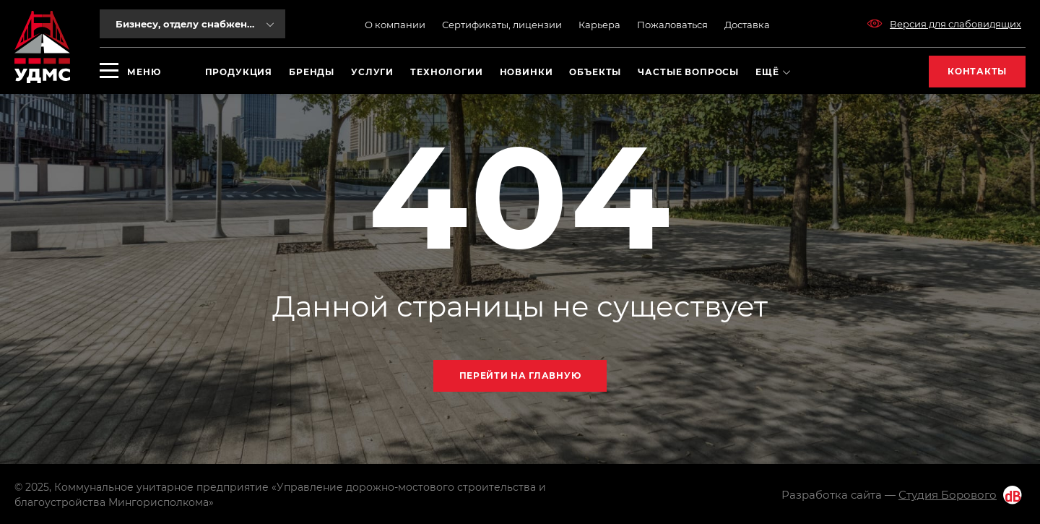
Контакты (977, 71)
